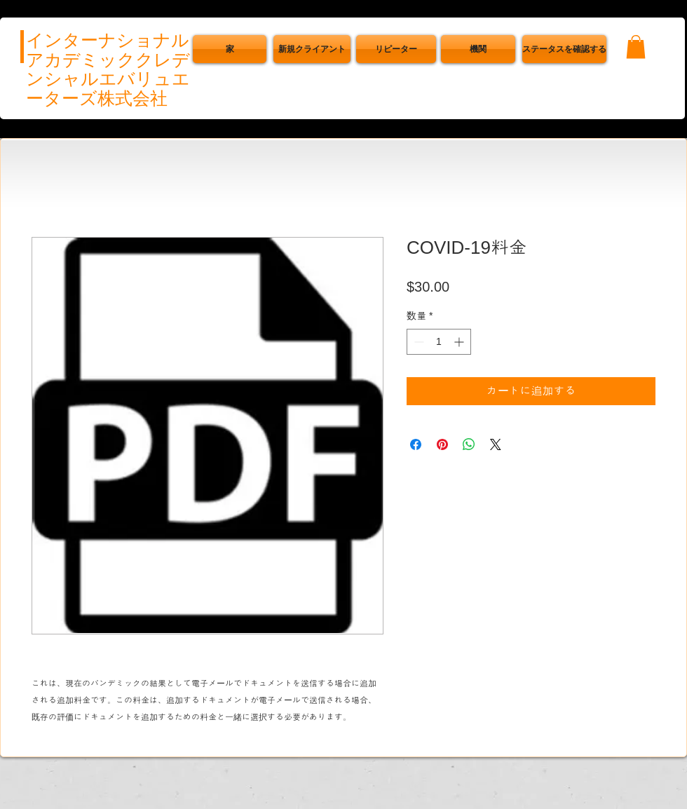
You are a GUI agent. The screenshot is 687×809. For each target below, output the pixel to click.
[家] (229, 49)
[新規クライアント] (312, 49)
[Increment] (460, 341)
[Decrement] (417, 341)
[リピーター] (396, 49)
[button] (564, 49)
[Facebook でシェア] (415, 444)
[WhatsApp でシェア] (469, 444)
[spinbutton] (438, 341)
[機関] (478, 49)
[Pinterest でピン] (442, 444)
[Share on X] (495, 444)
